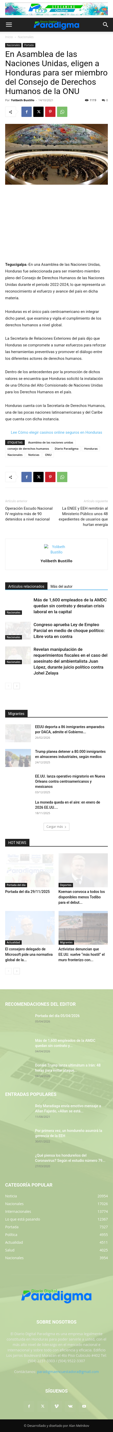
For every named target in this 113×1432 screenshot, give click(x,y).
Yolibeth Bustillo (22, 100)
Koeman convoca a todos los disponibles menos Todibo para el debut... (82, 897)
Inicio (9, 37)
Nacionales (26, 37)
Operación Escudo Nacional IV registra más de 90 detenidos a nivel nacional (29, 514)
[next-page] (16, 686)
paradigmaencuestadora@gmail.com (68, 1371)
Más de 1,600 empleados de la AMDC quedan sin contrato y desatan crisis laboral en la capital (70, 605)
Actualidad (13, 942)
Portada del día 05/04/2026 (57, 1016)
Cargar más (56, 826)
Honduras (91, 448)
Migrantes (66, 942)
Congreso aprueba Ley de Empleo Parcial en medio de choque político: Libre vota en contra (69, 630)
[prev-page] (8, 686)
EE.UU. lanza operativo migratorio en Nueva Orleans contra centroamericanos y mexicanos (70, 781)
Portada (29, 45)
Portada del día (16, 885)
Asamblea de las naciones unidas (50, 442)
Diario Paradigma (66, 448)
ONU (48, 455)
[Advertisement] (56, 223)
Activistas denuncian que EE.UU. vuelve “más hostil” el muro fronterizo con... (82, 954)
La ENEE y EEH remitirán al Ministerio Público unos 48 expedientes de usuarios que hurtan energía (83, 516)
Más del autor (61, 586)
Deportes (65, 885)
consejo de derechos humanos (28, 448)
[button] (9, 25)
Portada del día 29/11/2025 (27, 892)
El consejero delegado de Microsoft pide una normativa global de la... (29, 954)
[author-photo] (56, 552)
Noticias (33, 455)
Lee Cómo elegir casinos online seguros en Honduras (56, 432)
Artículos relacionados (26, 586)
